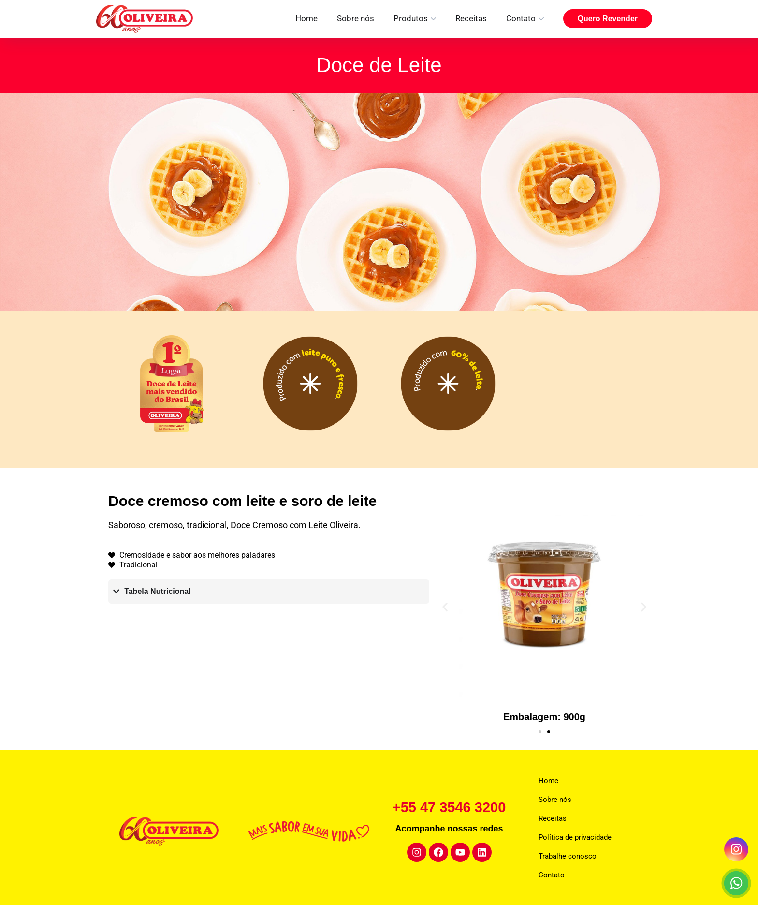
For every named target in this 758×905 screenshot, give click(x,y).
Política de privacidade (575, 837)
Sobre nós (355, 18)
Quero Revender (608, 19)
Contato (521, 18)
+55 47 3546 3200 (449, 807)
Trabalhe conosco (568, 856)
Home (306, 18)
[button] (445, 607)
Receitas (471, 18)
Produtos (411, 18)
